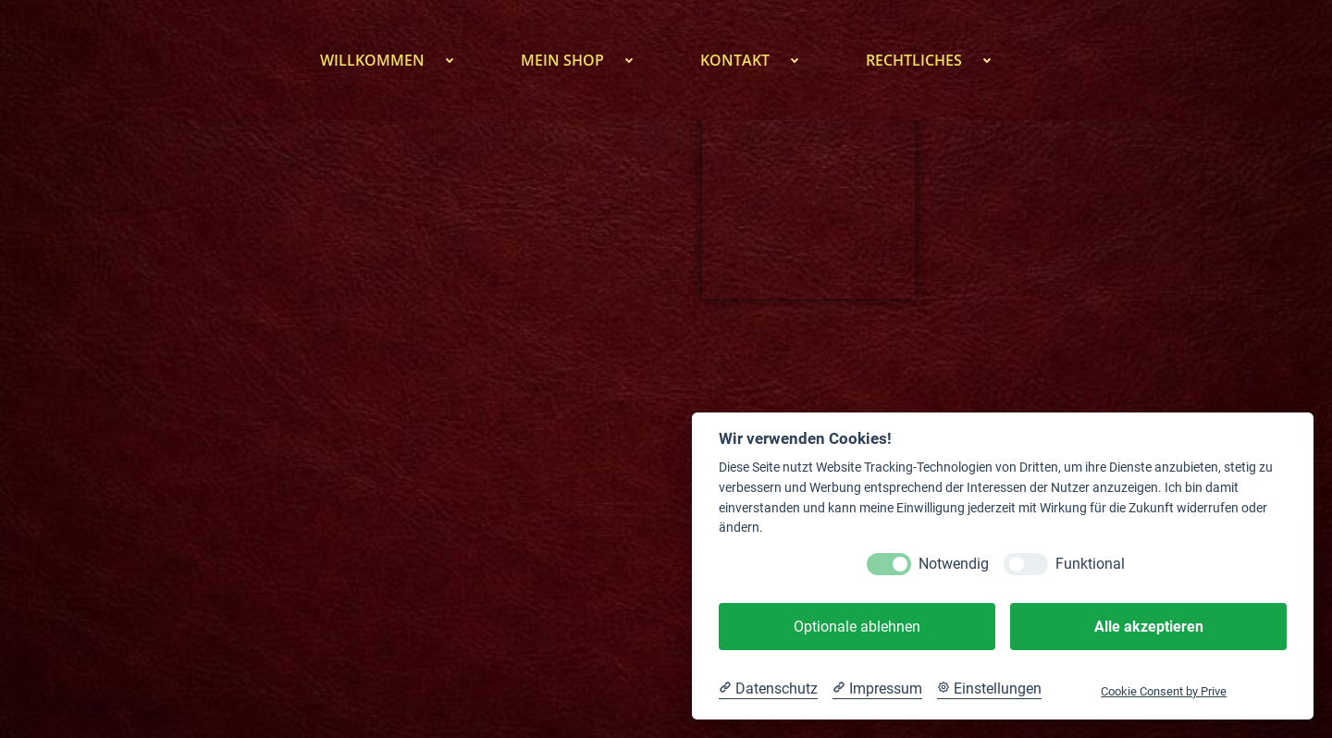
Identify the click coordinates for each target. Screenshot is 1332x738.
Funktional (1090, 563)
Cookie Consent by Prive (1164, 691)
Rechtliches (939, 60)
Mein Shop (587, 60)
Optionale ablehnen (857, 626)
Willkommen (397, 60)
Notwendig (954, 563)
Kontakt (760, 60)
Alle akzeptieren (1148, 626)
